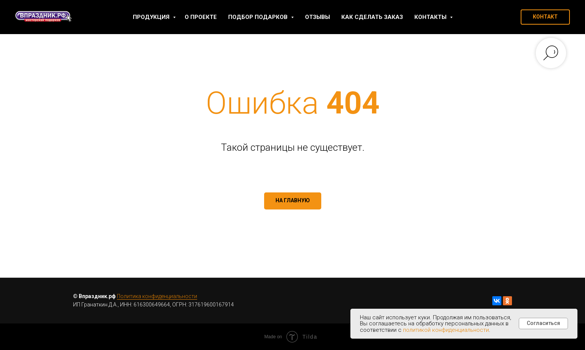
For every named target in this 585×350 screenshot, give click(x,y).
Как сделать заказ (372, 17)
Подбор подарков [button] (258, 17)
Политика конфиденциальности (157, 296)
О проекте (201, 17)
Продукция (152, 17)
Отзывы (317, 17)
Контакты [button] (431, 17)
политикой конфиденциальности (446, 330)
